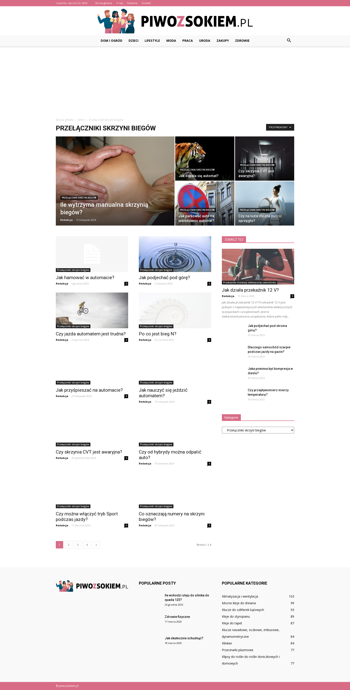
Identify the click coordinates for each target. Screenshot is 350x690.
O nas (119, 3)
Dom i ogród (111, 40)
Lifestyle (152, 40)
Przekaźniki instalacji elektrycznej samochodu (249, 282)
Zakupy (223, 40)
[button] (288, 40)
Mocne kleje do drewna (239, 603)
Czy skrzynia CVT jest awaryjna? (89, 452)
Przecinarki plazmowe (237, 650)
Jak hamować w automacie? (85, 277)
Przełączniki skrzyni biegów (79, 198)
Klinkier (227, 643)
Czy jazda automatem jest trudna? (91, 334)
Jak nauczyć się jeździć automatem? (163, 392)
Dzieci (133, 40)
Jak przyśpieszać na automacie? (89, 390)
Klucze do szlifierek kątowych (243, 610)
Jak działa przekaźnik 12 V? (250, 290)
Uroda (204, 40)
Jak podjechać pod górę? (164, 277)
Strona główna (103, 3)
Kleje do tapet (232, 623)
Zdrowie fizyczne (177, 617)
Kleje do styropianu (236, 616)
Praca (187, 40)
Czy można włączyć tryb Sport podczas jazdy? (87, 516)
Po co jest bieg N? (157, 334)
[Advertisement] (175, 79)
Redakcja (66, 220)
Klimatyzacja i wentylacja (240, 596)
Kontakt (146, 3)
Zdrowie (242, 40)
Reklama (132, 3)
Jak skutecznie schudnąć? (184, 638)
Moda (171, 40)
